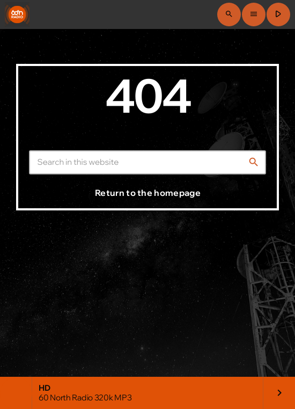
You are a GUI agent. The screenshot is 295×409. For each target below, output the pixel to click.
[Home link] (17, 14)
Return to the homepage (148, 192)
